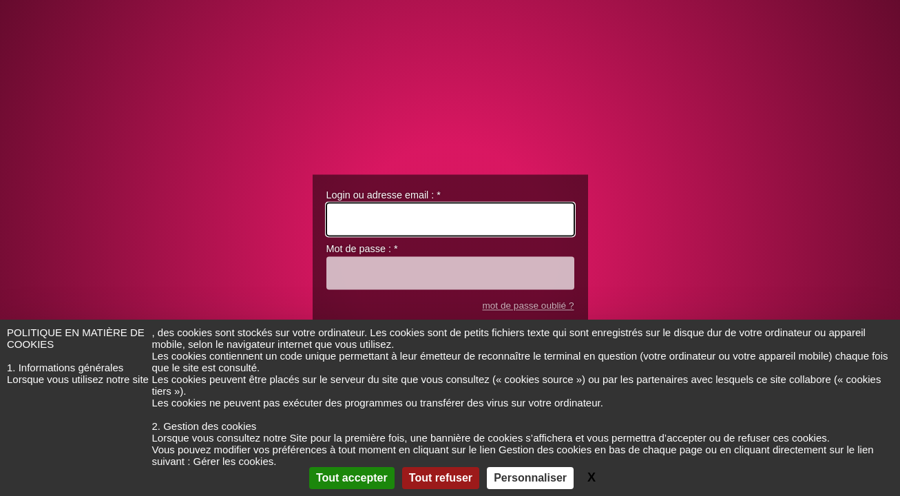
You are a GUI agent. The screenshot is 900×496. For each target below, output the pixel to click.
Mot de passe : (362, 249)
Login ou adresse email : (383, 194)
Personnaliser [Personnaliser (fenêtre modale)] (530, 478)
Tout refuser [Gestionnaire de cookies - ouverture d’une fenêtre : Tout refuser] (440, 478)
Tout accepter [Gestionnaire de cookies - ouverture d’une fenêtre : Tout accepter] (352, 478)
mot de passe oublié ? (528, 305)
